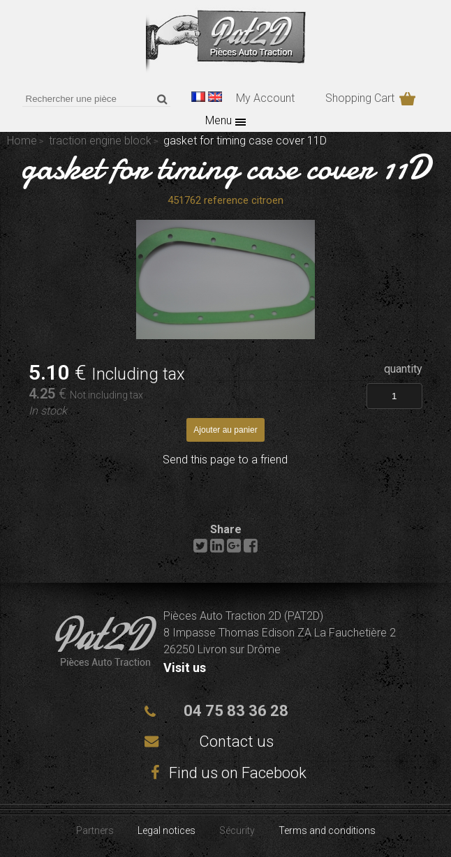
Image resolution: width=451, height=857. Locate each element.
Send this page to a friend (225, 459)
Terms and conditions (327, 830)
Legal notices (166, 830)
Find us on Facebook (225, 773)
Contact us (236, 741)
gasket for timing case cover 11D (225, 167)
